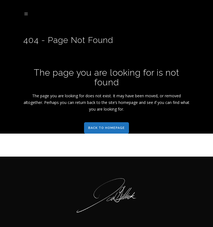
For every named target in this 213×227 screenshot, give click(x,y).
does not (93, 95)
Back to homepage (106, 128)
